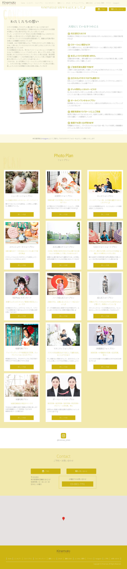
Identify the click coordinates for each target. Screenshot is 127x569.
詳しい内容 (22, 214)
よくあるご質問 (99, 3)
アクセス (108, 3)
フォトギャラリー (50, 3)
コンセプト (29, 3)
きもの (68, 3)
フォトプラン (39, 3)
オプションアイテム (78, 3)
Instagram (116, 3)
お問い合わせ (117, 9)
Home (23, 3)
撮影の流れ (89, 3)
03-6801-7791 (77, 484)
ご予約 (101, 9)
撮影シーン (61, 3)
